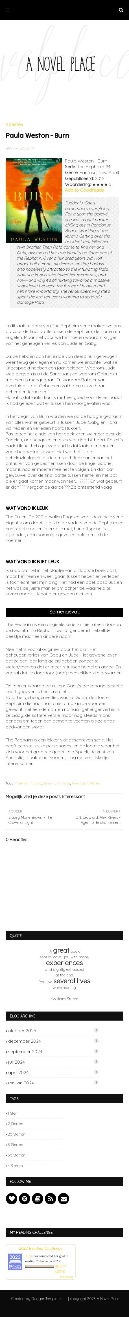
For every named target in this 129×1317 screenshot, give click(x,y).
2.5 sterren (16, 1134)
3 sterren (15, 1144)
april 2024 (53, 1072)
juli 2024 (53, 1062)
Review (95, 783)
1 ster (12, 1113)
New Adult (80, 783)
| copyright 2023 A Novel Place (93, 1298)
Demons (49, 783)
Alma (29, 1256)
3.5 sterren (16, 1155)
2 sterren (15, 1123)
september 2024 (53, 1051)
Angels (35, 783)
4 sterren (22, 783)
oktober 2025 (53, 1030)
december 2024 (53, 1041)
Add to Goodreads (84, 190)
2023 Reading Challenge (40, 1248)
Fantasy (63, 783)
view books (66, 1276)
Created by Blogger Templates (36, 1298)
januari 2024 (53, 1083)
